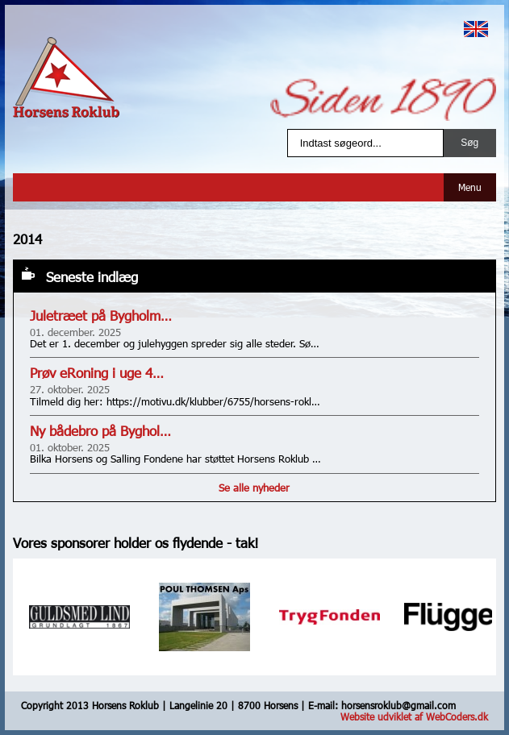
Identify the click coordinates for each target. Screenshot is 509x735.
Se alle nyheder (254, 487)
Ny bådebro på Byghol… (100, 431)
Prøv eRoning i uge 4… (97, 373)
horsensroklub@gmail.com (398, 705)
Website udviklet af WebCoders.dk (414, 716)
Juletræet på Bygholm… (101, 315)
